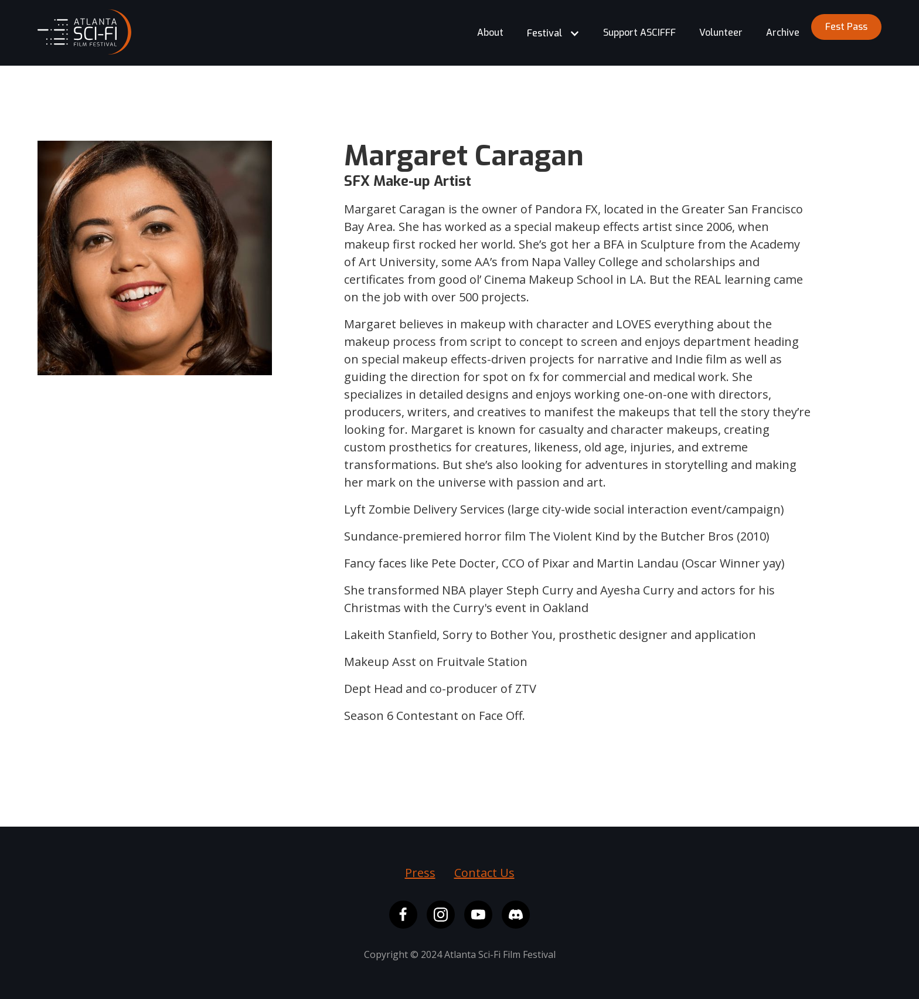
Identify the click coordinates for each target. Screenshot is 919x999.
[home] (84, 32)
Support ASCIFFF (639, 32)
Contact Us (484, 873)
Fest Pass (846, 27)
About (490, 32)
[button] (553, 33)
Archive (782, 32)
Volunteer (721, 32)
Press (420, 873)
